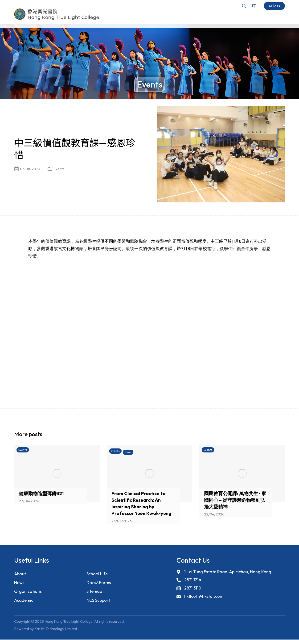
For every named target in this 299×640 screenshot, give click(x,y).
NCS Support (98, 600)
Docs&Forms (98, 583)
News (19, 583)
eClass (274, 6)
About (20, 574)
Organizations (28, 591)
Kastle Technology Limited (55, 629)
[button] (273, 435)
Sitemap (94, 591)
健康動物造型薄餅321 (41, 493)
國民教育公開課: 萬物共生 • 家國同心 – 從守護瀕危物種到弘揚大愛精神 (235, 500)
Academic (23, 600)
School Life (97, 574)
